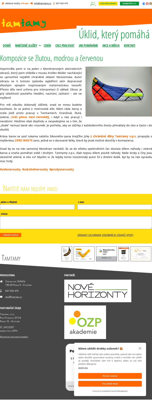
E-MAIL (81, 202)
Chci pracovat (64, 45)
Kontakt (129, 45)
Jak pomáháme (88, 45)
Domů (7, 45)
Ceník (47, 45)
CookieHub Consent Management (115, 391)
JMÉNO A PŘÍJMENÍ (9, 202)
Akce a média (111, 45)
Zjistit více (83, 375)
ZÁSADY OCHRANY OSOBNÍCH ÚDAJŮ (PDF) (105, 237)
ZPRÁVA (4, 213)
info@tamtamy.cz (42, 3)
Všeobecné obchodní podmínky (14, 339)
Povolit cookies (93, 384)
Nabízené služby (26, 45)
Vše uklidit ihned (126, 384)
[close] (140, 356)
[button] (67, 262)
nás (129, 3)
